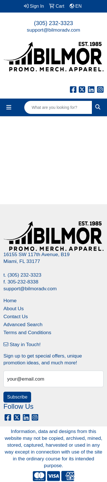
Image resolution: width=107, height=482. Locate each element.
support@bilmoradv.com (53, 30)
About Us (13, 308)
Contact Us (15, 316)
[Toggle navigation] (9, 107)
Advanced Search (23, 324)
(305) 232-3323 (53, 23)
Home (10, 300)
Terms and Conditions (27, 332)
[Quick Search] (58, 107)
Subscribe (17, 397)
